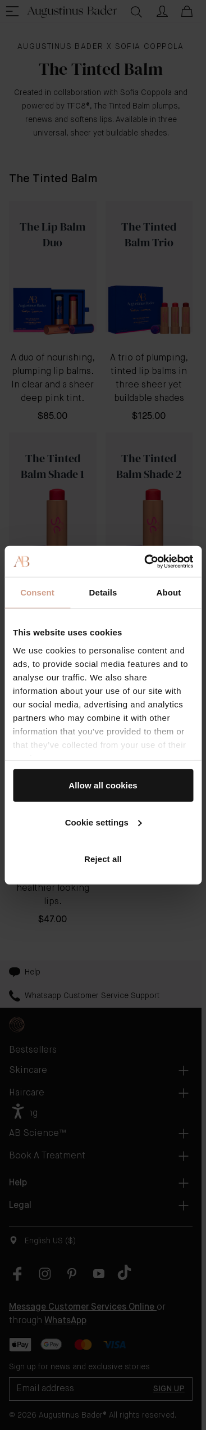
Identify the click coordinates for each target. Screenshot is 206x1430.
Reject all (103, 859)
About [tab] (169, 592)
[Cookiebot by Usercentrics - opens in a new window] (146, 561)
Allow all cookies (103, 785)
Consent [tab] (37, 592)
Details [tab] (103, 592)
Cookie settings (103, 822)
